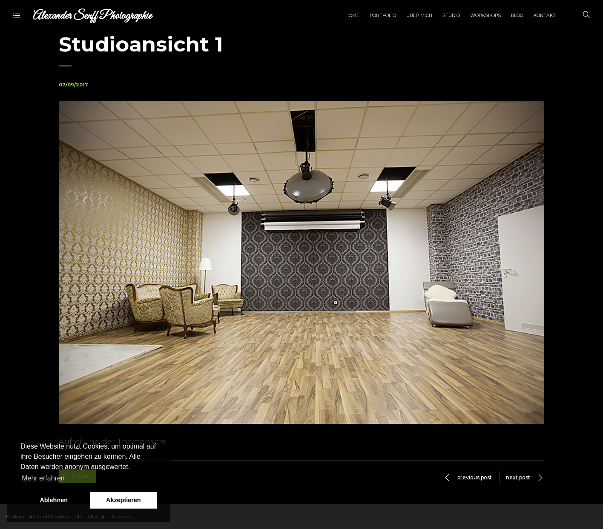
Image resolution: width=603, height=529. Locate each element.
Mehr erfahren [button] (43, 478)
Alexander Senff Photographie (92, 16)
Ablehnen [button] (54, 500)
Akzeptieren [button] (123, 500)
